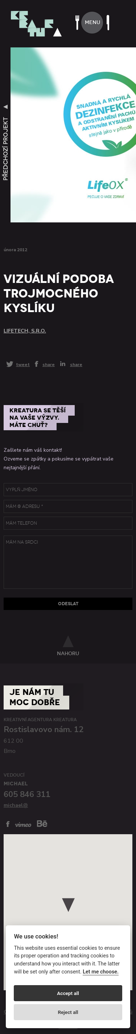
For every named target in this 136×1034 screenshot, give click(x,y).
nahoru (68, 653)
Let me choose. (101, 972)
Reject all (68, 1012)
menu (92, 22)
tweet (23, 364)
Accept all (68, 993)
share (48, 364)
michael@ (16, 805)
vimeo (23, 824)
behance (42, 823)
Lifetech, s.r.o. (25, 330)
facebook (8, 824)
